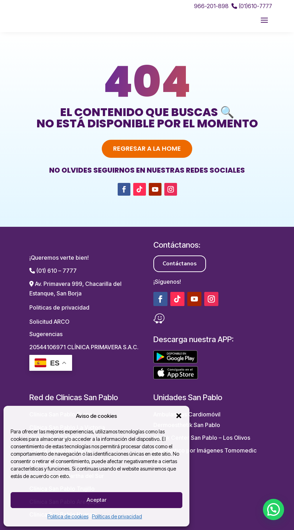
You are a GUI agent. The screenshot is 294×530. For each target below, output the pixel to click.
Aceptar (96, 499)
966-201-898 (211, 6)
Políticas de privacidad (117, 516)
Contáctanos (180, 263)
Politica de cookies (67, 516)
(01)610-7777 (251, 6)
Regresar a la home (147, 148)
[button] (178, 415)
